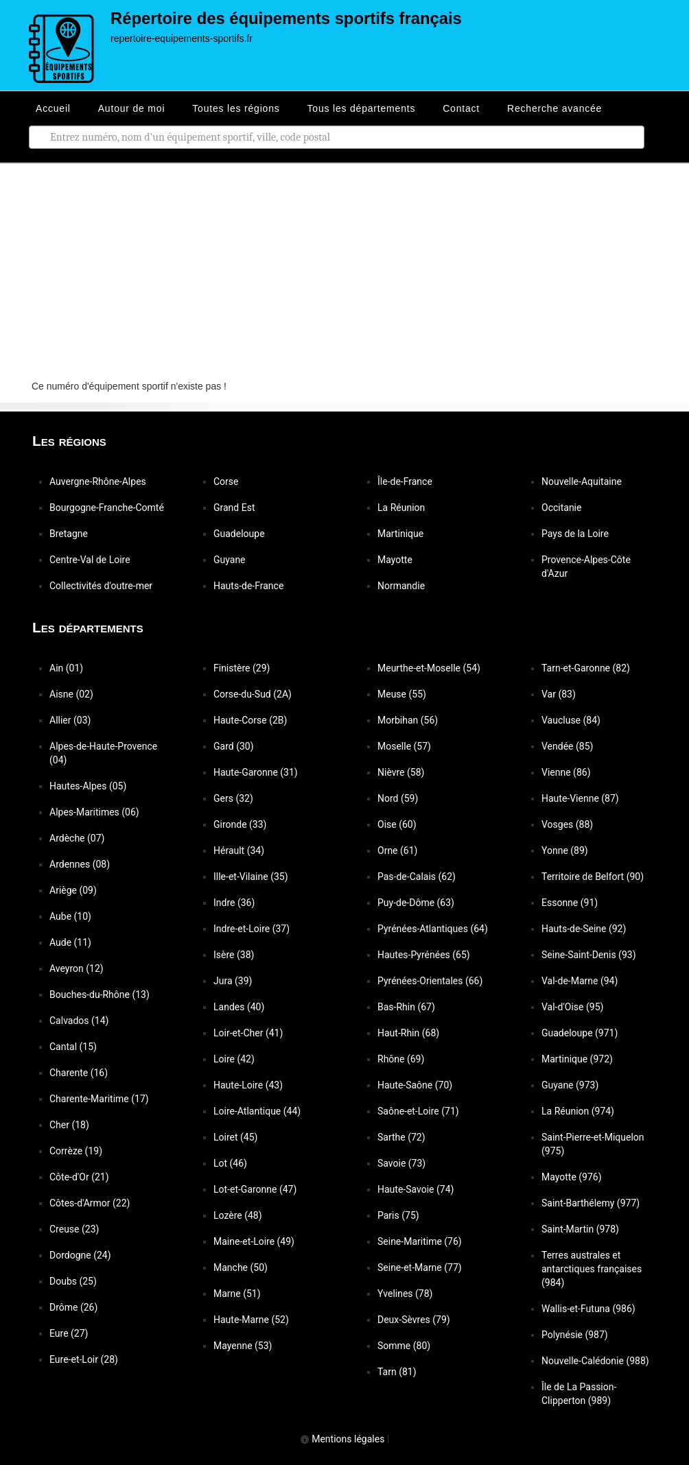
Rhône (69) (400, 1058)
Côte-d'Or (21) (79, 1176)
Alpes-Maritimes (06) (94, 812)
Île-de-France (404, 481)
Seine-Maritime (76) (419, 1241)
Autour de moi (131, 108)
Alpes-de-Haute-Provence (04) (103, 753)
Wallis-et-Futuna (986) (588, 1308)
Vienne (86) (566, 772)
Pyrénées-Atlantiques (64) (432, 928)
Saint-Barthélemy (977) (590, 1203)
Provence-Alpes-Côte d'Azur (586, 566)
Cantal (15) (73, 1046)
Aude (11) (70, 942)
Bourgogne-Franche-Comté (106, 507)
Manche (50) (240, 1267)
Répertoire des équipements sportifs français (286, 18)
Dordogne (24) (80, 1255)
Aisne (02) (71, 694)
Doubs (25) (73, 1281)
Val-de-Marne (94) (579, 980)
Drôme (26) (73, 1307)
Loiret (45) (235, 1137)
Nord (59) (397, 798)
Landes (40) (238, 1006)
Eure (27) (68, 1333)
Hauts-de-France (248, 585)
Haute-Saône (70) (414, 1085)
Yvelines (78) (404, 1293)
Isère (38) (233, 954)
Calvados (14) (78, 1020)
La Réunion (401, 507)
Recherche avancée (554, 108)
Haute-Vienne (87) (580, 798)
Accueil (53, 108)
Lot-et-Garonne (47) (254, 1189)
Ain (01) (66, 668)
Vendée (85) (567, 746)
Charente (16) (78, 1072)
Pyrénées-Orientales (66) (429, 980)
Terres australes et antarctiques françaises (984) (591, 1269)
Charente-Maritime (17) (99, 1098)
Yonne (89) (564, 850)
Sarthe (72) (401, 1137)
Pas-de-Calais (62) (416, 876)
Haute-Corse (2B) (250, 720)
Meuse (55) (401, 694)
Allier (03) (70, 720)
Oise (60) (397, 824)
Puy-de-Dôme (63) (415, 902)
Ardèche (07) (76, 838)
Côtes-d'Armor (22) (89, 1203)
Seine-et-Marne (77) (419, 1267)
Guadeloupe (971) (579, 1032)
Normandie (401, 585)
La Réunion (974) (577, 1111)
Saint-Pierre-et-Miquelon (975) (592, 1144)
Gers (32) (233, 798)
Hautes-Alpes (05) (87, 786)
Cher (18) (69, 1124)
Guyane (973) (569, 1085)
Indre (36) (234, 902)
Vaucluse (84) (570, 720)
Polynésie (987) (574, 1334)
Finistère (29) (241, 668)
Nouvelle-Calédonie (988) (595, 1360)
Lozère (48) (237, 1215)
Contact (461, 108)
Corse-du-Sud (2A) (252, 694)
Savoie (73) (401, 1163)
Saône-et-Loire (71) (418, 1111)
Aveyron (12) (76, 968)
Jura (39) (232, 980)
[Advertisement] (344, 267)
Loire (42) (234, 1058)
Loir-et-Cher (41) (248, 1032)
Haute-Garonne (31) (255, 772)
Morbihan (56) (407, 720)
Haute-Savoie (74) (415, 1189)
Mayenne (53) (242, 1345)
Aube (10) (70, 916)
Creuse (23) (74, 1229)
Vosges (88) (567, 824)
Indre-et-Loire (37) (251, 928)
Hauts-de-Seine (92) (583, 928)
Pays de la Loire (575, 533)
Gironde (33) (239, 824)
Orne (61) (397, 850)
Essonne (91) (569, 902)
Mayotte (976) (571, 1176)
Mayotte (394, 559)
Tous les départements (361, 108)
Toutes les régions (235, 108)
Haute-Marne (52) (251, 1319)
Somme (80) (403, 1345)
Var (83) (558, 694)
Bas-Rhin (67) (406, 1006)
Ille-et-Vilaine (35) (250, 876)
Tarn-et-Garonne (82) (585, 668)
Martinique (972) (577, 1058)
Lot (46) (230, 1163)
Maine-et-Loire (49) (253, 1241)
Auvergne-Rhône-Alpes (97, 481)
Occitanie (561, 507)
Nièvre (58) (400, 772)
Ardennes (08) (79, 864)
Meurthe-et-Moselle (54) (428, 668)
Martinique (400, 533)
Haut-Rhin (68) (408, 1032)
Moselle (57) (404, 746)
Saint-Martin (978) (580, 1229)
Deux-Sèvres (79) (413, 1319)
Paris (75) (398, 1215)
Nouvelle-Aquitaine (581, 481)
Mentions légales (342, 1438)
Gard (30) (233, 746)
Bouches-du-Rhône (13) (99, 994)
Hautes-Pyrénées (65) (423, 954)
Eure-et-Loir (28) (83, 1359)
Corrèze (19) (75, 1150)
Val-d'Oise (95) (572, 1006)
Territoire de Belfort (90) (592, 876)
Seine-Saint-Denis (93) (588, 954)
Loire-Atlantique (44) (257, 1111)
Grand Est (234, 507)
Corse (226, 481)
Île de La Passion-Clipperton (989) (578, 1393)
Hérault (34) (238, 850)
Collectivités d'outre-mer (100, 585)
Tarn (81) (397, 1371)
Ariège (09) (73, 890)
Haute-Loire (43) (248, 1085)
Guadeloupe (239, 533)
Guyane (229, 559)
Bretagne (68, 533)
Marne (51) (237, 1293)
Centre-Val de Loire (89, 559)
